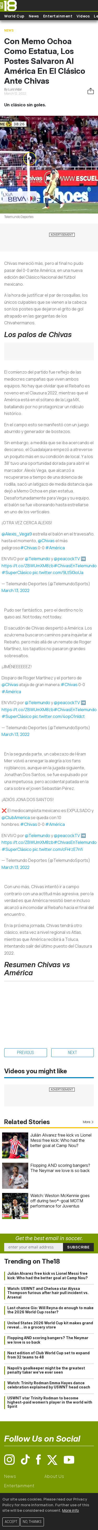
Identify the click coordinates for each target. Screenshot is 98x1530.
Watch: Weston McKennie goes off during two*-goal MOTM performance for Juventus (60, 1201)
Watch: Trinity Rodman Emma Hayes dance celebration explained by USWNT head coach (48, 1385)
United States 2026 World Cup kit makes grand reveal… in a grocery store (50, 1325)
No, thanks (32, 1522)
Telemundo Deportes (18, 217)
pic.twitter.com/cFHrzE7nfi (57, 849)
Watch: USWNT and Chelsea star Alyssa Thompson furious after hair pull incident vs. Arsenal (48, 1293)
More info (70, 1510)
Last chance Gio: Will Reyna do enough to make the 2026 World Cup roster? (50, 1310)
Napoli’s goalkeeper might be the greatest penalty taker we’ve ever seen (46, 1370)
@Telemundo (37, 559)
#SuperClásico (17, 572)
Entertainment (58, 16)
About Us (54, 1476)
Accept (11, 1522)
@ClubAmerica (16, 817)
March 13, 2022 (16, 590)
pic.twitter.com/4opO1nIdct (58, 716)
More (88, 1122)
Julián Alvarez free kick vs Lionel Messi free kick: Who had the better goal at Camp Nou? (60, 1140)
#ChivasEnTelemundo (75, 566)
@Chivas (46, 541)
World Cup (14, 16)
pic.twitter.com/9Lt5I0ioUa (57, 572)
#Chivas (28, 548)
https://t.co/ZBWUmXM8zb (28, 566)
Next (72, 1052)
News (34, 16)
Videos (83, 16)
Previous (25, 1052)
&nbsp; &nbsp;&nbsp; (49, 1009)
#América (55, 548)
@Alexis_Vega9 (17, 534)
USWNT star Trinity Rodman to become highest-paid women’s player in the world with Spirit (49, 1402)
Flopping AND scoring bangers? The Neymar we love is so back (60, 1168)
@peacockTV (67, 559)
